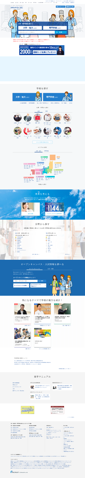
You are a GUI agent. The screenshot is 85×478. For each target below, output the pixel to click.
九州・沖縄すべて (27, 181)
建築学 (49, 240)
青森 (55, 164)
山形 (58, 165)
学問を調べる (48, 434)
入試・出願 (55, 2)
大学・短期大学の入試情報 (15, 430)
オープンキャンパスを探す (20, 285)
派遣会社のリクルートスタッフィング (64, 461)
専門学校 (34, 2)
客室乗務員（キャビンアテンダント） (52, 430)
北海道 (58, 158)
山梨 (44, 158)
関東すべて (56, 174)
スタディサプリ (13, 456)
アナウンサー (51, 431)
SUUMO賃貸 (48, 465)
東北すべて (57, 167)
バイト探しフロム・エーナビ (27, 462)
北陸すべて (39, 165)
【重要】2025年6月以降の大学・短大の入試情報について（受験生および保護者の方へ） (32, 39)
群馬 (59, 171)
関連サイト (52, 468)
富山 (38, 164)
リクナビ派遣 (54, 461)
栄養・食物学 (50, 245)
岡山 (29, 165)
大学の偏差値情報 (14, 432)
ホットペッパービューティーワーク (46, 466)
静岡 (49, 178)
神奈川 (60, 172)
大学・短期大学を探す (15, 427)
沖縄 (33, 180)
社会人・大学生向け (65, 2)
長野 (46, 158)
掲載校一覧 (66, 444)
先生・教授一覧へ (66, 325)
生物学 (49, 250)
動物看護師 (19, 238)
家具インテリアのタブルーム (16, 468)
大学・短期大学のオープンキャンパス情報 (18, 429)
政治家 (18, 246)
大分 (25, 180)
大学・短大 (30, 2)
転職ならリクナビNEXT (15, 461)
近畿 (11, 438)
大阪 (42, 178)
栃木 (57, 171)
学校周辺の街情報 (67, 447)
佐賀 (27, 179)
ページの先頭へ (71, 417)
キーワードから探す (67, 445)
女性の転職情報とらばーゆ (38, 461)
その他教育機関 (40, 2)
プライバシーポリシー (68, 440)
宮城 (60, 164)
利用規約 (65, 438)
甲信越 (19, 436)
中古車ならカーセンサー (15, 466)
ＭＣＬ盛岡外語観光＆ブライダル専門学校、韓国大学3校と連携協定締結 (28, 360)
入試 (14, 388)
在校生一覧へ (27, 325)
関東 (17, 436)
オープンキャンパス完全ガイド (36, 285)
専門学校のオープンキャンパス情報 (35, 429)
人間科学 (47, 438)
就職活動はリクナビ (47, 461)
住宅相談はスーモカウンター (56, 465)
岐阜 (46, 178)
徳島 (25, 166)
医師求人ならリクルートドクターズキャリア (63, 462)
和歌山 (42, 179)
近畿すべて (38, 181)
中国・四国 (15, 438)
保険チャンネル (56, 466)
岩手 (58, 164)
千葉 (55, 172)
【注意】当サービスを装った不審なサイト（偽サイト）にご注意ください (28, 41)
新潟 (42, 158)
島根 (27, 165)
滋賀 (37, 178)
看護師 (18, 251)
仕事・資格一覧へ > (35, 254)
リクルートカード (46, 468)
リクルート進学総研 (39, 456)
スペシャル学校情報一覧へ (44, 348)
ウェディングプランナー (21, 250)
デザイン (49, 251)
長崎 (29, 179)
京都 (39, 178)
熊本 (32, 179)
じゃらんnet (24, 465)
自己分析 (16, 2)
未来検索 (12, 2)
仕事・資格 (22, 2)
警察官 (18, 243)
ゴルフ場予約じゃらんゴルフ (27, 468)
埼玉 (62, 171)
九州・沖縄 (20, 438)
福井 (43, 164)
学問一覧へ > (67, 254)
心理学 (49, 237)
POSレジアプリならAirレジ (37, 468)
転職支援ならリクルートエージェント (26, 461)
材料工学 (51, 438)
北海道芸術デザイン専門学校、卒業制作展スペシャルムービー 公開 (27, 364)
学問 (26, 2)
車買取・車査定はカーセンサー (16, 462)
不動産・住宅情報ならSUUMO (39, 465)
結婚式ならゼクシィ (30, 465)
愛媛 (29, 166)
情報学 (49, 246)
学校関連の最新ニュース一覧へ (64, 368)
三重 (53, 178)
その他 (70, 103)
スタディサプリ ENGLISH (21, 456)
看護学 (49, 238)
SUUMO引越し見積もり (66, 465)
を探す (30, 28)
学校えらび (15, 384)
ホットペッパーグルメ (24, 466)
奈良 (39, 179)
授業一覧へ (28, 348)
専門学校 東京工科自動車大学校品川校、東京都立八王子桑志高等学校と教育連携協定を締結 (32, 362)
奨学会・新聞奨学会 (55, 103)
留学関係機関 (31, 103)
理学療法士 (19, 245)
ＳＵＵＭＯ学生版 (46, 456)
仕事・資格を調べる (50, 427)
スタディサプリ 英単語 (31, 456)
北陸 (24, 436)
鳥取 (25, 165)
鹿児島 (30, 180)
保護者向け (72, 2)
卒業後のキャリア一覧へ (45, 325)
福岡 (25, 179)
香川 (27, 166)
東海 (22, 436)
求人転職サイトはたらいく (49, 462)
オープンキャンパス (48, 2)
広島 (32, 165)
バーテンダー (54, 432)
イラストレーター (56, 431)
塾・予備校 (64, 103)
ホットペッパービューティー (34, 466)
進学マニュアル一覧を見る (18, 390)
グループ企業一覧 (58, 468)
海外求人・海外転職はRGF (64, 466)
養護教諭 (18, 240)
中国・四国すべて (27, 168)
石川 (40, 164)
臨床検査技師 (19, 248)
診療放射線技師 (20, 237)
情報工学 (49, 248)
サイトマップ (66, 434)
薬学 (48, 243)
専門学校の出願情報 (32, 430)
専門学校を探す (32, 427)
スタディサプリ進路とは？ (68, 432)
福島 (60, 165)
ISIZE (63, 468)
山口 (34, 165)
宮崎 (27, 180)
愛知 (51, 178)
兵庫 (37, 179)
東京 (57, 172)
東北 (14, 436)
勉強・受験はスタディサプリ (16, 465)
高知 (32, 166)
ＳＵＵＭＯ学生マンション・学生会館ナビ (58, 456)
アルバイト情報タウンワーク (38, 462)
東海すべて (48, 179)
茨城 (55, 171)
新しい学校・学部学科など (42, 103)
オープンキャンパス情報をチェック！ (24, 277)
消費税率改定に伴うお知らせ (69, 451)
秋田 (55, 165)
